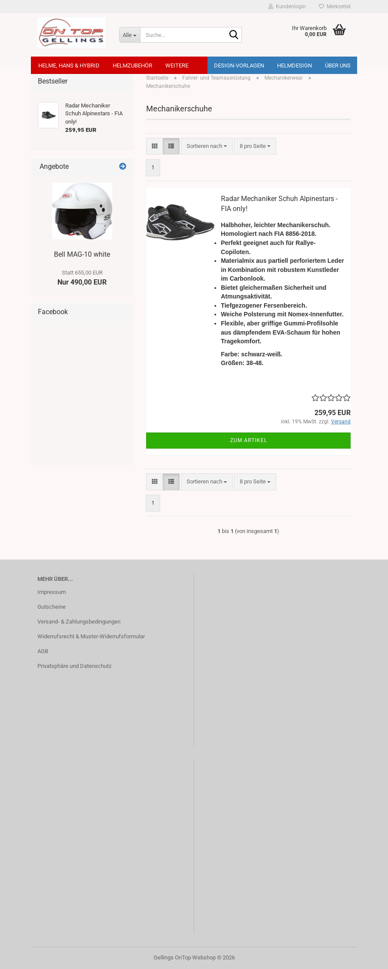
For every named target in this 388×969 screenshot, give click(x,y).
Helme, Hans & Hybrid (69, 65)
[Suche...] (129, 35)
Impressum (51, 592)
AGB (42, 651)
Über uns (338, 65)
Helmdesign (294, 65)
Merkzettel (335, 6)
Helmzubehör (132, 65)
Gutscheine (51, 607)
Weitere (176, 65)
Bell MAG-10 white (82, 254)
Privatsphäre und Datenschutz (74, 666)
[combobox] (207, 146)
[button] (154, 146)
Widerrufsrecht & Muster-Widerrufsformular (91, 636)
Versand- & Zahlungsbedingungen (78, 621)
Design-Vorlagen (239, 65)
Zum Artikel (248, 440)
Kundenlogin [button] (287, 6)
